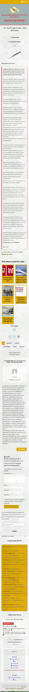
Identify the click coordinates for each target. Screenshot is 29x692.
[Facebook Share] (14, 329)
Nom (5, 485)
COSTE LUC (6, 598)
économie (6, 347)
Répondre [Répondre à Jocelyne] (21, 449)
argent (9, 343)
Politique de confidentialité (17, 689)
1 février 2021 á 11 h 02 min (14, 379)
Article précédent (14, 353)
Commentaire (8, 473)
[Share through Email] (18, 336)
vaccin (22, 347)
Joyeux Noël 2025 (13, 551)
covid (17, 343)
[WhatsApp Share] (10, 336)
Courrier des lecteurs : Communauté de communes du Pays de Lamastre (14, 586)
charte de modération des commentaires (14, 462)
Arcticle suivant (14, 354)
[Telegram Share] (14, 336)
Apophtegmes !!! (15, 569)
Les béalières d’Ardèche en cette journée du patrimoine (12, 573)
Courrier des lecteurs (15, 42)
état (15, 347)
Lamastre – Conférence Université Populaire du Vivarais (13, 600)
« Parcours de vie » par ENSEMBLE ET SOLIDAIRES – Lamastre (13, 555)
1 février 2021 (15, 37)
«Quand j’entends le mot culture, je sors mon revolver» (13, 561)
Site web (6, 495)
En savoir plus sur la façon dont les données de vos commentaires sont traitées (14, 516)
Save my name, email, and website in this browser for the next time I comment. (14, 501)
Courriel (6, 490)
